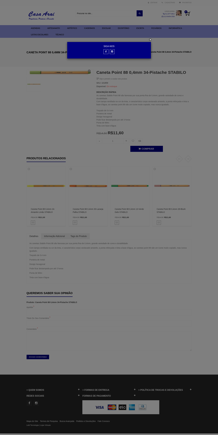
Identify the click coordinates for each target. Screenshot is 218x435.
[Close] (150, 40)
